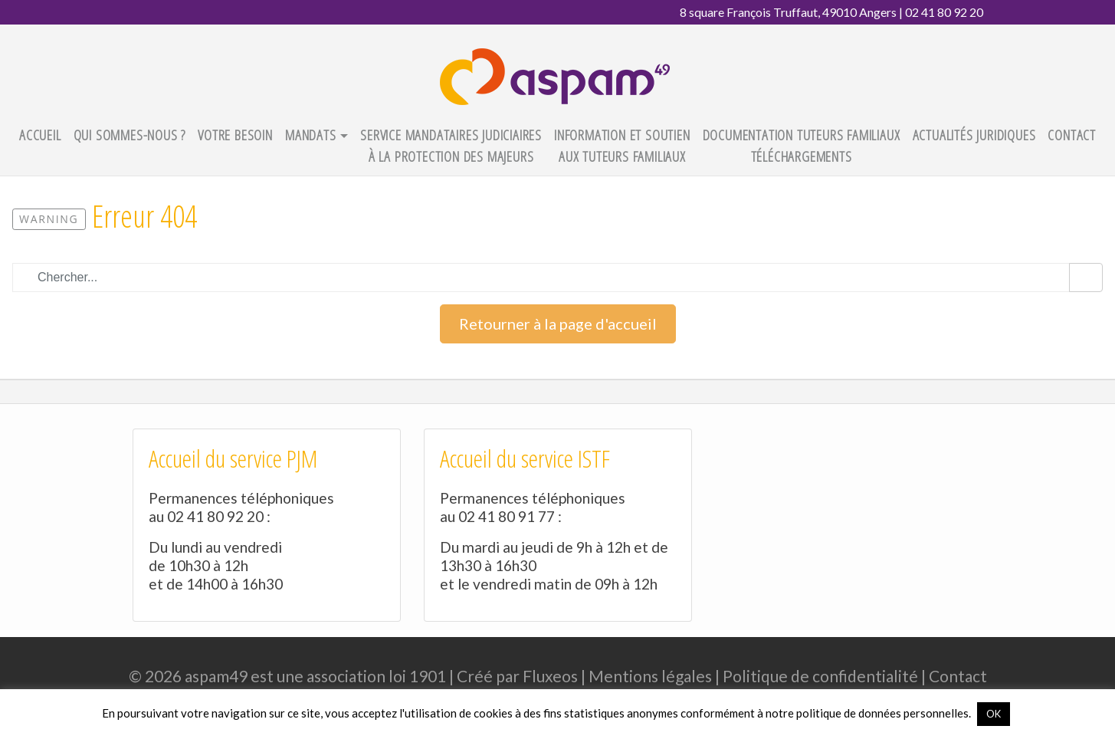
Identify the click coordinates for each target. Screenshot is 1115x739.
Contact (1072, 134)
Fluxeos (550, 675)
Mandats (310, 134)
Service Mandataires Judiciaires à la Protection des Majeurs (451, 145)
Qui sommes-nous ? (130, 134)
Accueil (40, 134)
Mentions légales (650, 675)
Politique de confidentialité (820, 675)
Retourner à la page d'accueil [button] (558, 323)
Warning (49, 219)
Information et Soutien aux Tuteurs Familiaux (622, 145)
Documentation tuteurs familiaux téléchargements (801, 145)
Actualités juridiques (974, 134)
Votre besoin (235, 134)
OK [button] (993, 714)
